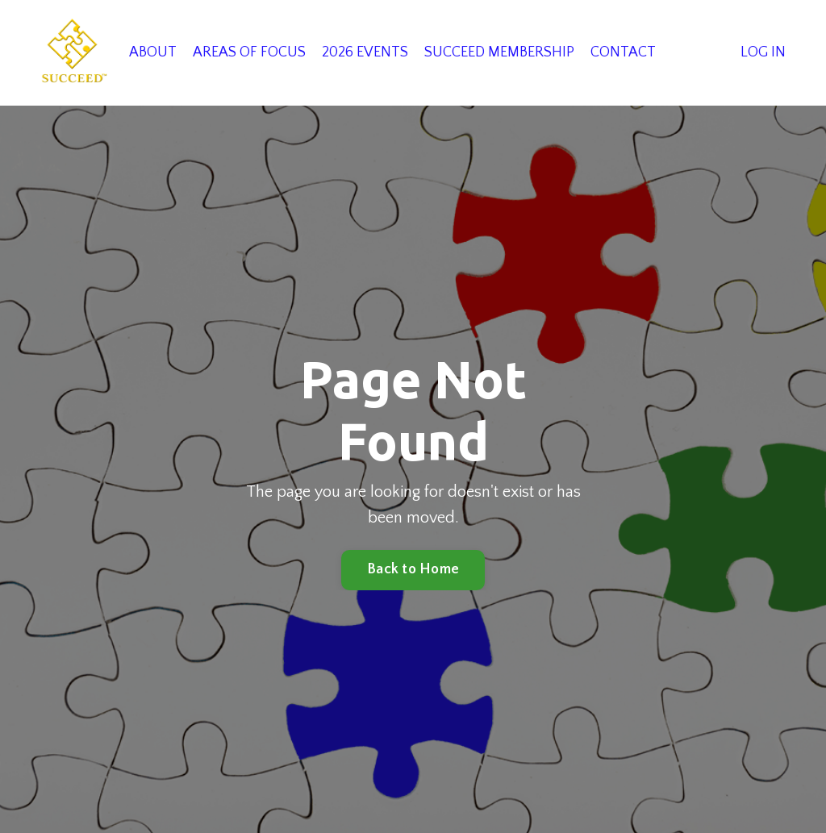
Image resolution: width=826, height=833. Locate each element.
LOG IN (763, 52)
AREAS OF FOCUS (249, 52)
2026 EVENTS (365, 52)
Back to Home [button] (413, 569)
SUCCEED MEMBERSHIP (499, 52)
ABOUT (153, 52)
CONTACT (623, 52)
